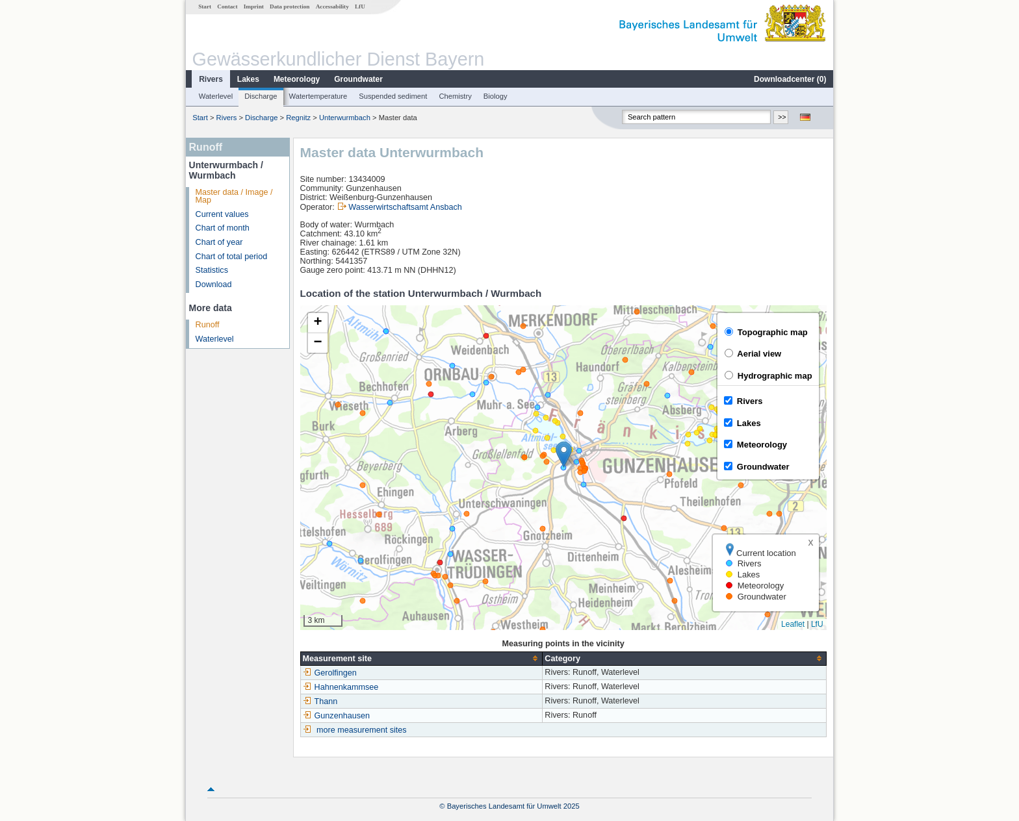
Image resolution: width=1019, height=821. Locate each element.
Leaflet (793, 624)
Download (214, 284)
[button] (564, 454)
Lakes (248, 79)
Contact (227, 6)
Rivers (211, 79)
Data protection (289, 6)
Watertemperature (318, 96)
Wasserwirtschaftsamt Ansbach (405, 207)
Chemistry (455, 96)
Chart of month (223, 228)
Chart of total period (232, 256)
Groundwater (358, 79)
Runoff (208, 324)
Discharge (260, 96)
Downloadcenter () (790, 79)
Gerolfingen (330, 672)
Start (204, 6)
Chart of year (219, 242)
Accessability (332, 6)
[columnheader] (421, 658)
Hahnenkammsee (341, 687)
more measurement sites (361, 730)
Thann (320, 701)
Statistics (212, 270)
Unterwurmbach (344, 117)
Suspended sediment (393, 96)
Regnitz (298, 117)
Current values (222, 214)
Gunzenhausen (336, 715)
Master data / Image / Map (234, 196)
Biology (496, 96)
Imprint (254, 6)
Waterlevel (216, 96)
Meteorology (297, 79)
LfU (360, 6)
